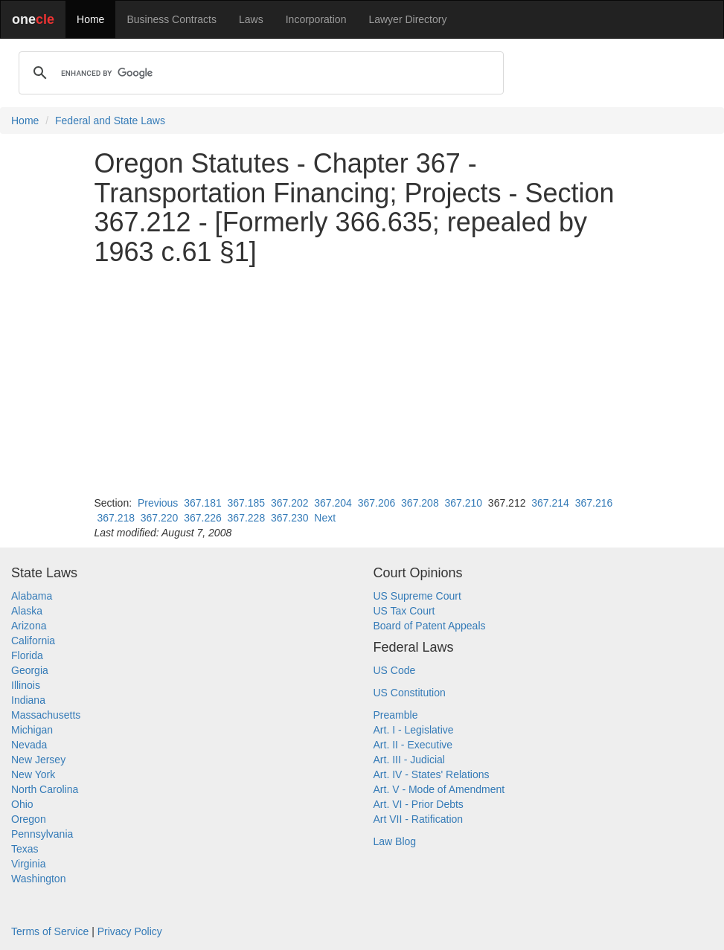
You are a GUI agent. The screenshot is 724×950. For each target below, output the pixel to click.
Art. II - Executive (413, 745)
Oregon (28, 819)
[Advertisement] (362, 381)
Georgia (29, 670)
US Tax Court (404, 611)
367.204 (333, 503)
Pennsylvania (42, 834)
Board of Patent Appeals (430, 626)
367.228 (247, 518)
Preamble (396, 715)
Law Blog (395, 841)
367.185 (247, 503)
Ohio (22, 804)
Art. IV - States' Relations (432, 774)
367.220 (160, 518)
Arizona (28, 626)
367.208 (420, 503)
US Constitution (410, 693)
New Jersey (38, 760)
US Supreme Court (417, 596)
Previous (158, 503)
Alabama (31, 596)
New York (33, 774)
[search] (259, 73)
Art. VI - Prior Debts (419, 804)
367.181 (203, 503)
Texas (25, 849)
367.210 (463, 503)
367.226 (203, 518)
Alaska (26, 611)
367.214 (550, 503)
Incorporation (316, 19)
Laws (251, 19)
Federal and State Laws (110, 120)
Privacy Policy (129, 931)
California (33, 640)
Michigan (32, 730)
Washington (38, 879)
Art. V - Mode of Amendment (439, 789)
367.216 (594, 503)
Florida (27, 655)
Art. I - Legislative (414, 730)
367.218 (116, 518)
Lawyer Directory (407, 19)
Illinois (25, 685)
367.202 (290, 503)
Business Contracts (171, 19)
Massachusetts (45, 715)
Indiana (28, 700)
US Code (395, 670)
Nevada (29, 745)
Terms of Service (50, 931)
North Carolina (44, 789)
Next (325, 518)
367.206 (377, 503)
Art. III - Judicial (409, 760)
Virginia (28, 864)
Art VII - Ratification (419, 819)
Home (90, 19)
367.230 (290, 518)
